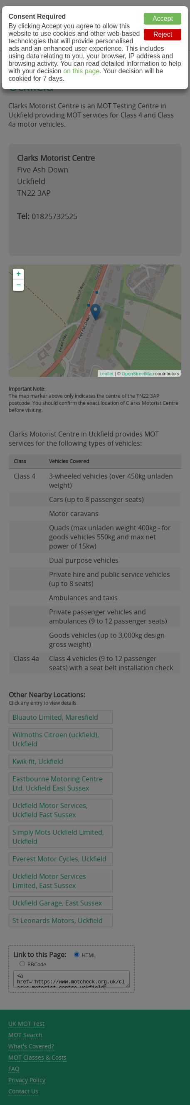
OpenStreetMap (138, 373)
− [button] (18, 285)
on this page (81, 71)
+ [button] (18, 274)
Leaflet (107, 373)
